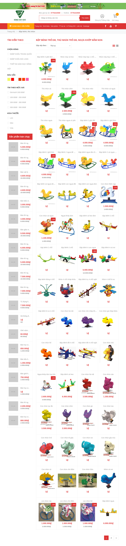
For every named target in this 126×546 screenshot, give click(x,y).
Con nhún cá (46, 469)
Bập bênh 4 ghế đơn (108, 120)
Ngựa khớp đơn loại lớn (46, 374)
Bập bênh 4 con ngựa (88, 247)
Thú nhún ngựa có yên (67, 120)
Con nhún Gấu (87, 469)
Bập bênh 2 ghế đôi (87, 120)
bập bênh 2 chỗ (108, 216)
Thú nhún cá (46, 89)
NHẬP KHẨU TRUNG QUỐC (21, 54)
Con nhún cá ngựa (46, 216)
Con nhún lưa (108, 406)
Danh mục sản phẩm (21, 26)
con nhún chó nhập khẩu (87, 311)
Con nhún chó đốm (67, 469)
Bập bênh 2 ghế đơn (46, 152)
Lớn (11, 118)
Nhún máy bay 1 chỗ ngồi (88, 57)
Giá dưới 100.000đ (17, 92)
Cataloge (86, 26)
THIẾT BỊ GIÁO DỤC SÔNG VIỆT (19, 66)
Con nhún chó (108, 343)
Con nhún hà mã (67, 311)
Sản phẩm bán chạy (19, 137)
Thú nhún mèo (87, 89)
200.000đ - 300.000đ (18, 102)
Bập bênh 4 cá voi (108, 247)
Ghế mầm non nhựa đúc (30, 330)
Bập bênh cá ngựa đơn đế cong (49, 184)
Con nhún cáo (108, 374)
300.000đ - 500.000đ (18, 107)
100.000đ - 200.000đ (18, 97)
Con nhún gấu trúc (108, 438)
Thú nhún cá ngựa (108, 89)
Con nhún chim (67, 406)
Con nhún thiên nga (108, 184)
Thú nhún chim (67, 89)
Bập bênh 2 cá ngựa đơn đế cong (111, 152)
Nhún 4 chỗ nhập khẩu (67, 279)
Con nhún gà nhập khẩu (108, 311)
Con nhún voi (88, 438)
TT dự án (62, 26)
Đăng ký (98, 20)
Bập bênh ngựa (108, 501)
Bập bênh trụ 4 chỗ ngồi (88, 279)
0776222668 (55, 13)
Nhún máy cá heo (67, 57)
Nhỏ (11, 123)
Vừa (11, 128)
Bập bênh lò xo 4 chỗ (46, 311)
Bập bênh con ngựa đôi (67, 184)
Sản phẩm (54, 26)
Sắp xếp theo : (41, 45)
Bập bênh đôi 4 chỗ (67, 343)
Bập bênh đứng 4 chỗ (46, 279)
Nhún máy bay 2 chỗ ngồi (108, 57)
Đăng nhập (106, 20)
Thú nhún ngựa (46, 120)
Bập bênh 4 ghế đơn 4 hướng (48, 57)
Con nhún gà (88, 406)
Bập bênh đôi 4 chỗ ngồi (87, 343)
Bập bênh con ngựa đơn (88, 184)
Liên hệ (79, 26)
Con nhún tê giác (67, 438)
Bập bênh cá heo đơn (88, 216)
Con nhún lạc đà (46, 406)
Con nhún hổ (46, 343)
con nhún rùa (46, 501)
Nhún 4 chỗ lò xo (108, 279)
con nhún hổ (87, 501)
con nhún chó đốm (67, 501)
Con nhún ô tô (46, 438)
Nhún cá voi (108, 469)
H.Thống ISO (71, 26)
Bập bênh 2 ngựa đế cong (67, 152)
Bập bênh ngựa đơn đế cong (89, 152)
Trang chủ (38, 26)
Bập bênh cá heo (67, 374)
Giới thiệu (46, 26)
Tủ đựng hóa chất (27, 302)
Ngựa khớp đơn (67, 216)
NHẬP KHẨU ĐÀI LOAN (19, 59)
